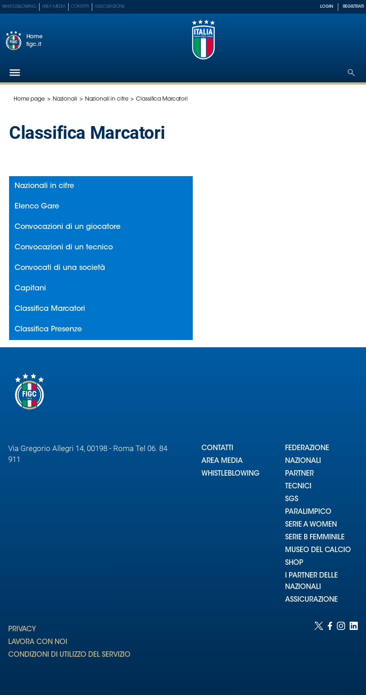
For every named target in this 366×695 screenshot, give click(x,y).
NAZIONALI (303, 461)
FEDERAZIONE (307, 448)
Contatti (80, 7)
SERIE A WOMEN (311, 525)
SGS (291, 499)
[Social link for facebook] (330, 649)
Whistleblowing (19, 7)
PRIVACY (22, 629)
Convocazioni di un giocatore (67, 227)
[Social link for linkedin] (354, 649)
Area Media (53, 7)
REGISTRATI (353, 7)
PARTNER (299, 474)
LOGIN (326, 7)
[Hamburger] (15, 72)
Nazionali (65, 99)
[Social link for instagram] (341, 649)
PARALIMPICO (308, 512)
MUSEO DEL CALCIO (318, 550)
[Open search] (351, 72)
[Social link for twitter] (318, 649)
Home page (29, 99)
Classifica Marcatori (50, 309)
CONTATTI (217, 448)
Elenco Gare (37, 206)
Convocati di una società (60, 268)
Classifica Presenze (48, 329)
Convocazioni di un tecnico (64, 247)
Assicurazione (110, 7)
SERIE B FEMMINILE (315, 537)
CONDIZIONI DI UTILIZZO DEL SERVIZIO (69, 655)
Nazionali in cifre (107, 99)
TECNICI (298, 486)
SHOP (294, 563)
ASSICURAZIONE (311, 600)
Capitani (30, 288)
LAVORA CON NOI (37, 642)
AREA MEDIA (222, 461)
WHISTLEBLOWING (230, 474)
